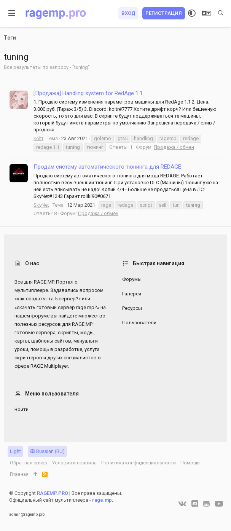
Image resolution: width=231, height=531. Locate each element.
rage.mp (102, 500)
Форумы (132, 279)
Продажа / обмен (174, 147)
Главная (19, 474)
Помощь (190, 463)
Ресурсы (132, 308)
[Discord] (194, 504)
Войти (21, 409)
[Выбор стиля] (192, 13)
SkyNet (41, 205)
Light (15, 451)
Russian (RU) (47, 451)
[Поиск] (220, 13)
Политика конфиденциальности (138, 463)
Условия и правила (74, 463)
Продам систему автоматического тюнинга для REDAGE (107, 166)
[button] (12, 13)
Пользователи (139, 322)
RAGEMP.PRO (52, 493)
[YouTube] (219, 504)
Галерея (131, 294)
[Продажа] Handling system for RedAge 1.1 (88, 93)
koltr (38, 138)
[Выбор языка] (206, 13)
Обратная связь (28, 463)
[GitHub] (206, 504)
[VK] (182, 504)
